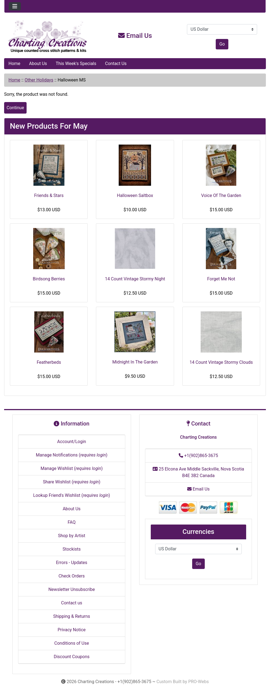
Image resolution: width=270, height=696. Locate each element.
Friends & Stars (49, 195)
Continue (15, 107)
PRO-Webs (198, 681)
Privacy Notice (72, 629)
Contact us (71, 602)
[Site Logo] (47, 36)
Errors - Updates (71, 562)
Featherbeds (49, 362)
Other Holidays (39, 80)
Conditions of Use (71, 643)
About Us (38, 63)
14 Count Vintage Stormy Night (135, 278)
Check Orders (71, 576)
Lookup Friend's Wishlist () (71, 495)
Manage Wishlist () (72, 468)
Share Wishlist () (71, 481)
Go (222, 44)
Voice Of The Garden (221, 195)
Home (14, 63)
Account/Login (71, 441)
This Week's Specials (76, 63)
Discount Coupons (72, 656)
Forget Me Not (221, 278)
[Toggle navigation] (15, 6)
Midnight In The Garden (135, 362)
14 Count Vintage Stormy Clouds (221, 362)
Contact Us (116, 63)
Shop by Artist (71, 535)
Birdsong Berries (49, 278)
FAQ (72, 522)
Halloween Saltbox (135, 195)
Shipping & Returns (71, 616)
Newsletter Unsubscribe (71, 589)
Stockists (71, 549)
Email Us (135, 36)
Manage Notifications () (71, 455)
